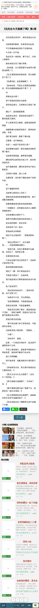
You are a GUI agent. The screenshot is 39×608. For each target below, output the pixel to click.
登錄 (29, 605)
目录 (22, 605)
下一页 (19, 417)
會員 (35, 605)
